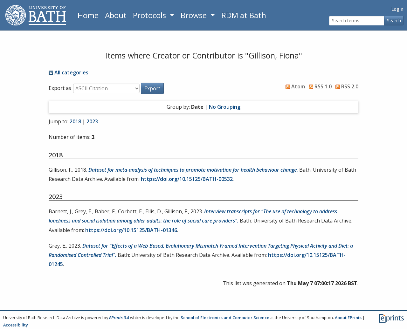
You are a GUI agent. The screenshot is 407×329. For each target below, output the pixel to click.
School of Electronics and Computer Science (225, 317)
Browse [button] (195, 15)
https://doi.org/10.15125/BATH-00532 (187, 178)
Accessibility (15, 325)
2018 (75, 121)
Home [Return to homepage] (88, 15)
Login (397, 9)
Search (394, 20)
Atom (294, 86)
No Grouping (224, 106)
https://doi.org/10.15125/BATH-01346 (131, 230)
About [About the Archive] (116, 15)
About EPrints (348, 317)
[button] (152, 88)
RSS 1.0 (319, 86)
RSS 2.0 (345, 86)
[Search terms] (356, 21)
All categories (68, 72)
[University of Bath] (35, 15)
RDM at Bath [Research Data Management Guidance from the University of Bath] (243, 15)
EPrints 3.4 (119, 317)
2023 (92, 121)
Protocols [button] (150, 15)
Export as (60, 88)
